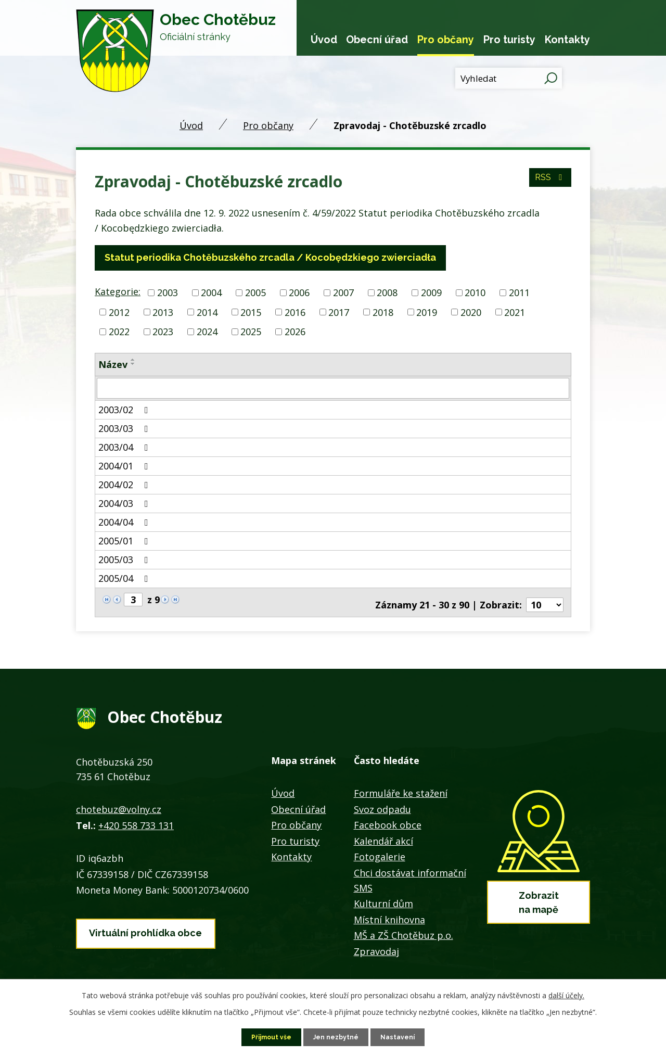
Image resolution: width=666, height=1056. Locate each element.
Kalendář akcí (382, 831)
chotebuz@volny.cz (116, 800)
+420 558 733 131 (135, 816)
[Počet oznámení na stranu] (544, 596)
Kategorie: (116, 291)
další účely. (556, 994)
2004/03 (124, 500)
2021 (514, 311)
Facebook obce (386, 816)
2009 (428, 292)
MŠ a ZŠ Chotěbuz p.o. (402, 926)
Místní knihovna (386, 910)
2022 (119, 330)
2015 (250, 311)
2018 (383, 311)
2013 (162, 311)
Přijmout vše (271, 1036)
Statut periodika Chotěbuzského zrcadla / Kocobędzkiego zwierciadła (263, 257)
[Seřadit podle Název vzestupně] (131, 358)
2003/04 (124, 444)
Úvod (323, 39)
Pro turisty (509, 39)
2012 (119, 311)
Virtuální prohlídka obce (142, 919)
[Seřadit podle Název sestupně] (131, 362)
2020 (470, 311)
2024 (207, 330)
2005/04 (124, 575)
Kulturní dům (380, 894)
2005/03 (124, 557)
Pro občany (445, 39)
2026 (295, 330)
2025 (250, 330)
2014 (207, 311)
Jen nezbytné (338, 1036)
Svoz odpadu (381, 800)
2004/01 (124, 463)
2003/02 (124, 407)
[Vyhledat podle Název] (333, 386)
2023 (162, 330)
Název (111, 363)
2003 (164, 292)
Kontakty (568, 39)
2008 (384, 292)
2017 (338, 311)
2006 (296, 292)
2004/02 (124, 482)
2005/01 (124, 538)
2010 (472, 292)
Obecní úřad (376, 39)
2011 (516, 292)
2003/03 (124, 426)
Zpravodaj (374, 942)
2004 (208, 292)
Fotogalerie (377, 848)
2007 (340, 292)
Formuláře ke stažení (398, 784)
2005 (252, 292)
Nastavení (399, 1036)
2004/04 (124, 519)
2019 (426, 311)
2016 (295, 311)
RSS (548, 184)
